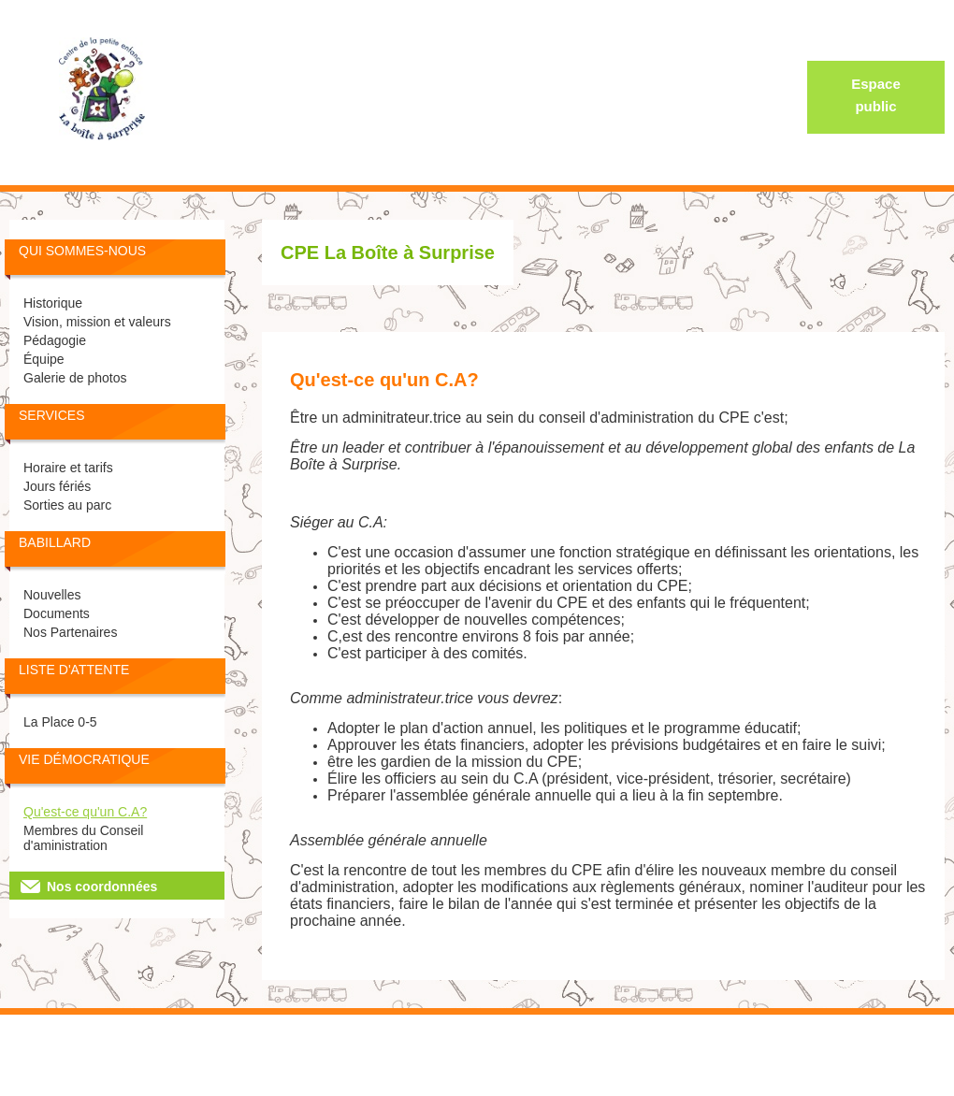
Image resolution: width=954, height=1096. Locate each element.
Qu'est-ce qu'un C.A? (85, 811)
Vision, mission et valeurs (97, 321)
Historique (52, 303)
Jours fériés (57, 486)
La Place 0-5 (60, 721)
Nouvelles (51, 594)
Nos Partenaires (70, 632)
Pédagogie (54, 340)
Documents (56, 613)
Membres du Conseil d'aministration (83, 838)
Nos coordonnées (102, 886)
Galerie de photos (75, 377)
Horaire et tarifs (68, 467)
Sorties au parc (67, 505)
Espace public (876, 95)
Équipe (44, 359)
